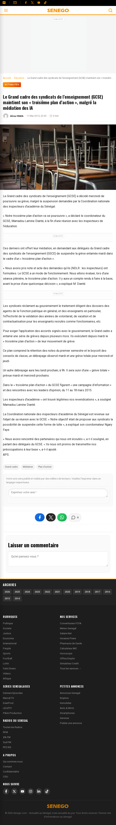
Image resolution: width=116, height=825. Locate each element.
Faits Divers (9, 668)
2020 (67, 591)
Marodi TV (8, 698)
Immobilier (65, 703)
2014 (17, 598)
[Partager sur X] (51, 517)
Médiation (28, 467)
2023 (37, 591)
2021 (57, 591)
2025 (17, 591)
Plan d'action (45, 467)
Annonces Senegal (70, 693)
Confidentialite (11, 771)
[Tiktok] (45, 2)
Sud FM (7, 742)
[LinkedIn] (39, 791)
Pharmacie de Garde (71, 643)
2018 (87, 591)
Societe (7, 628)
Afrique (7, 678)
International (10, 643)
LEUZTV (7, 708)
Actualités (12, 84)
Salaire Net (66, 633)
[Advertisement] (58, 45)
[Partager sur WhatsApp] (62, 517)
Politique (8, 623)
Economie (8, 638)
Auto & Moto (67, 708)
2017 (97, 591)
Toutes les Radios (12, 727)
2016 (107, 591)
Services (64, 718)
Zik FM (6, 737)
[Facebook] (25, 2)
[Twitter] (32, 2)
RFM (5, 732)
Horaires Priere (68, 638)
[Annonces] (4, 2)
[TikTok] (47, 791)
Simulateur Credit (69, 663)
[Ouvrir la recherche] (110, 10)
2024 (27, 591)
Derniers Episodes (13, 693)
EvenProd (8, 703)
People (7, 648)
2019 (77, 591)
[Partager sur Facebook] (40, 517)
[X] (14, 791)
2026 (7, 591)
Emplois (64, 698)
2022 (47, 591)
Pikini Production (12, 713)
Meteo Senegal (68, 628)
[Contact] (15, 2)
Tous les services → (70, 668)
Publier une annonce (71, 723)
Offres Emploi (67, 658)
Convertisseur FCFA (70, 623)
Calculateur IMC (68, 648)
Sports (6, 653)
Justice (7, 633)
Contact (7, 766)
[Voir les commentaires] (74, 517)
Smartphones (67, 713)
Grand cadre (11, 467)
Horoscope (66, 653)
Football (7, 658)
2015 (7, 598)
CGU (5, 776)
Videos (7, 673)
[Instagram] (30, 791)
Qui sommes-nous (13, 761)
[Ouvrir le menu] (6, 10)
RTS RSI (7, 747)
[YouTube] (38, 2)
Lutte (6, 663)
